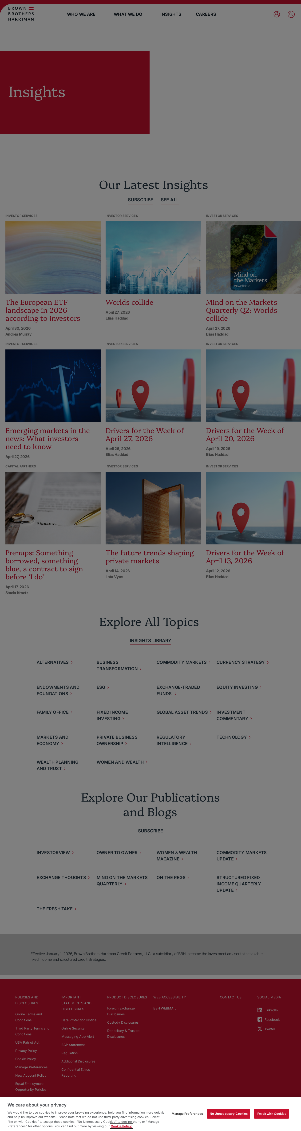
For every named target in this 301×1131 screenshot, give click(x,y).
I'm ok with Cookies (271, 1113)
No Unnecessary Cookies (229, 1113)
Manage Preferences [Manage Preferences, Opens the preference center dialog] (187, 1113)
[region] (150, 1114)
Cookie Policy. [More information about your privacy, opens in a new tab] (121, 1126)
